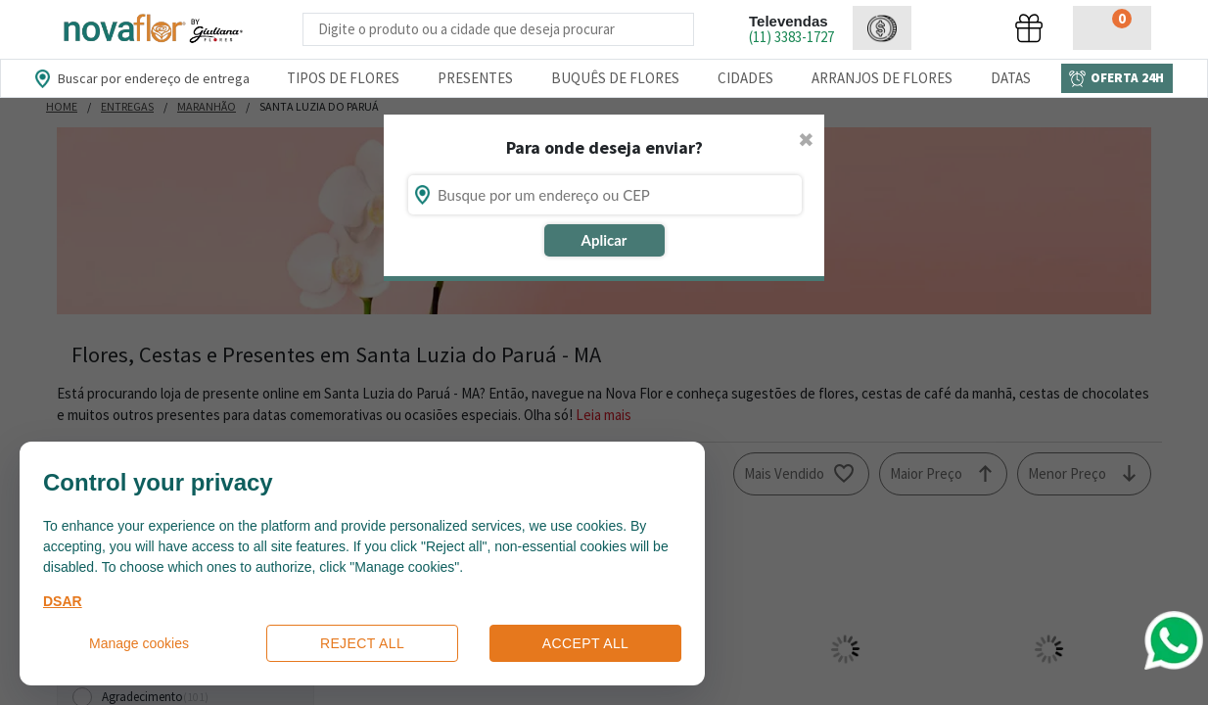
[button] (882, 28)
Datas (1011, 78)
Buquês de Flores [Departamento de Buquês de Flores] (615, 78)
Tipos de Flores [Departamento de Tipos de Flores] (343, 78)
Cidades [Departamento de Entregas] (745, 78)
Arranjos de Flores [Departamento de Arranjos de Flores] (882, 78)
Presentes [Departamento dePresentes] (475, 78)
